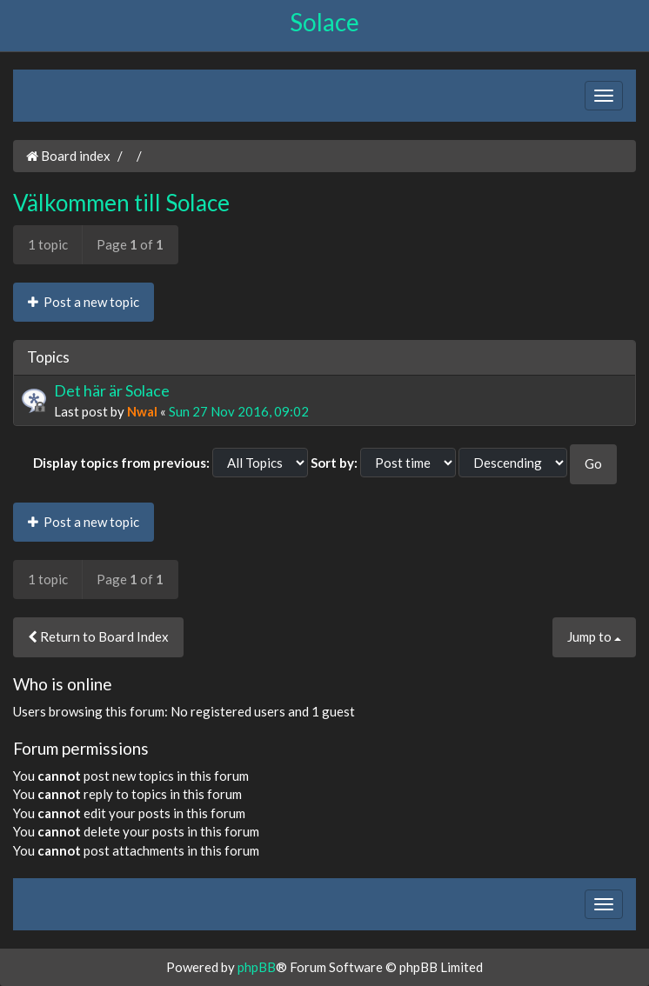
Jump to (594, 636)
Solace (324, 22)
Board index (68, 155)
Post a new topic (83, 302)
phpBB (257, 967)
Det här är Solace (112, 390)
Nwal (142, 411)
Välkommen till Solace (121, 203)
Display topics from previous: (121, 462)
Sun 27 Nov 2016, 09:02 (239, 411)
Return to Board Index (98, 636)
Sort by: (334, 462)
